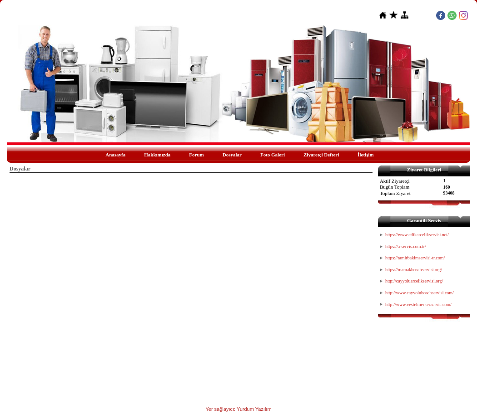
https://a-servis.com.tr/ (405, 246)
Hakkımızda (157, 154)
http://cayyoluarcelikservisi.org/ (414, 280)
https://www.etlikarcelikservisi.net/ (417, 234)
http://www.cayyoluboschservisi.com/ (419, 292)
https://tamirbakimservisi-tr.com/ (415, 257)
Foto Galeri (272, 154)
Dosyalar (232, 154)
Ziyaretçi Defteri (321, 154)
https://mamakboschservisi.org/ (413, 269)
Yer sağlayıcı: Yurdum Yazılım (238, 409)
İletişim (365, 154)
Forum (196, 154)
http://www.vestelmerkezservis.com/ (418, 304)
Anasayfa (115, 154)
